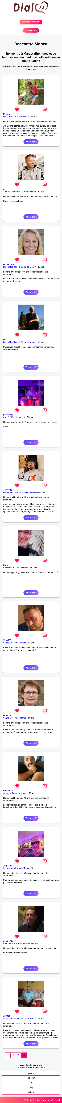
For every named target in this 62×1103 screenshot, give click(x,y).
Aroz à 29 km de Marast (14, 417)
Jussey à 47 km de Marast (15, 793)
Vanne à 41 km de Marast (15, 643)
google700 (8, 941)
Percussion (8, 415)
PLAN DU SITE (42, 1100)
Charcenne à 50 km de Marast (17, 943)
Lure (31, 1082)
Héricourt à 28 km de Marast (16, 116)
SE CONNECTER (31, 30)
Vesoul (31, 1073)
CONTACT (55, 1100)
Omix (5, 565)
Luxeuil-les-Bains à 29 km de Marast (19, 267)
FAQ (26, 1100)
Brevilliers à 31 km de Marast (16, 567)
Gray (31, 1087)
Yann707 (7, 640)
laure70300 (8, 264)
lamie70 (7, 715)
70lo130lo (8, 866)
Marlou (6, 114)
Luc (5, 339)
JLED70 (6, 1016)
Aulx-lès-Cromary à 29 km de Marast (19, 192)
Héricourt (31, 1078)
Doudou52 (8, 790)
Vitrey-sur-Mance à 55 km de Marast (19, 1018)
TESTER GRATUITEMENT (31, 22)
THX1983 (7, 490)
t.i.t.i (5, 189)
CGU (32, 1100)
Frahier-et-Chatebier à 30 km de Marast (21, 492)
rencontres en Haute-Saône (32, 1067)
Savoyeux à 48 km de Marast (16, 868)
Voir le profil (30, 142)
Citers (31, 1092)
